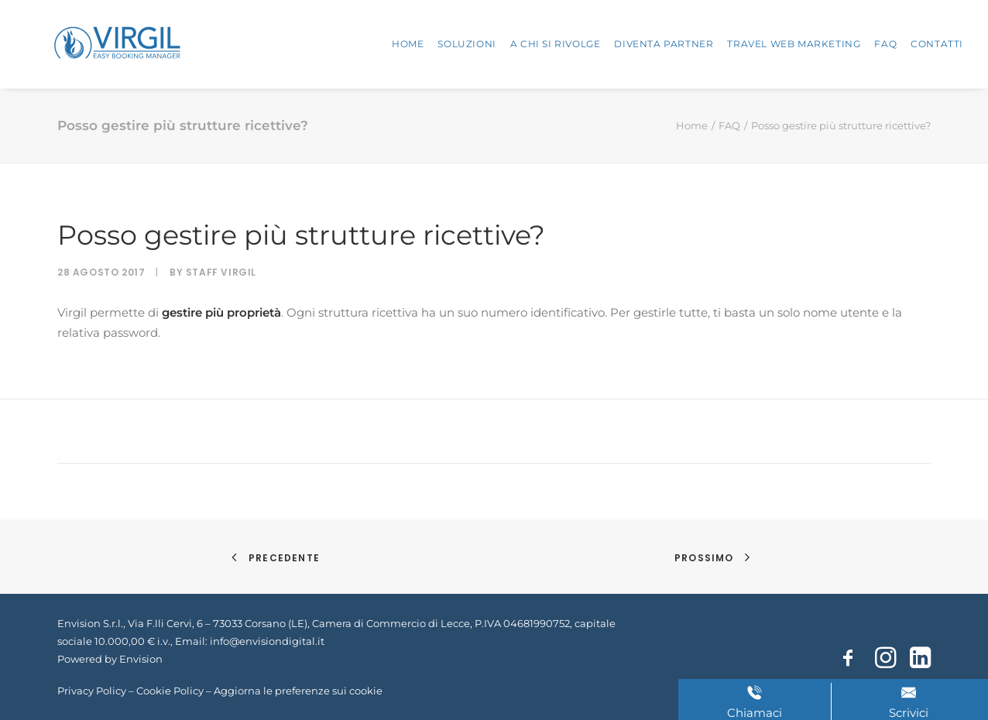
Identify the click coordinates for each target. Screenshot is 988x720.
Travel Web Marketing (793, 44)
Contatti (937, 44)
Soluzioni (466, 44)
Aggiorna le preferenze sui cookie (298, 690)
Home (408, 44)
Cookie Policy (170, 690)
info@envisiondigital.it (267, 641)
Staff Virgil (221, 272)
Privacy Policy (91, 690)
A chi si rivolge (555, 44)
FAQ (885, 44)
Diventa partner (663, 44)
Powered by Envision (110, 659)
